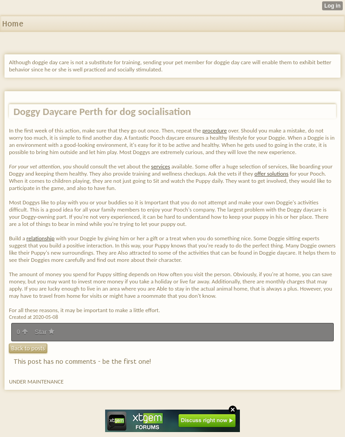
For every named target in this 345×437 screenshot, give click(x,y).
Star (44, 331)
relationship (41, 238)
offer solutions (271, 173)
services (160, 166)
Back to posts (28, 348)
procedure (214, 130)
